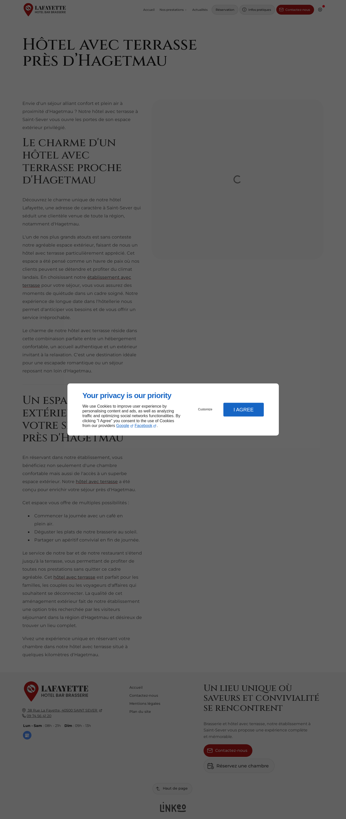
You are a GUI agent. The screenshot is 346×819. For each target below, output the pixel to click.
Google (122, 425)
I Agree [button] (244, 409)
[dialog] (173, 409)
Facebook (143, 425)
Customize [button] (205, 409)
